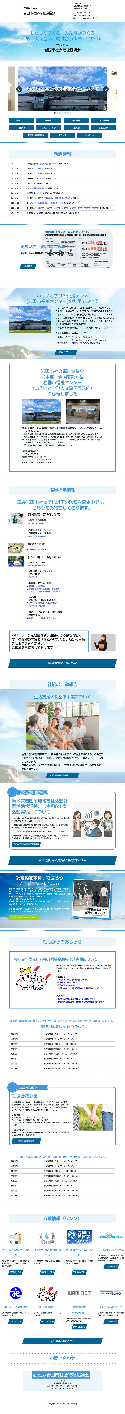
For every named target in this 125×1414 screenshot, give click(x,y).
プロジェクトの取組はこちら (24, 917)
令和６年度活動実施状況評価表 (26, 844)
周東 (54, 618)
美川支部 (87, 208)
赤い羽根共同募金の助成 (60, 198)
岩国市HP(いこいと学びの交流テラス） (90, 343)
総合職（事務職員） (36, 523)
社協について (21, 120)
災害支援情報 (103, 120)
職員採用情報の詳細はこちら (63, 663)
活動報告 (21, 128)
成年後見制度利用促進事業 (38, 188)
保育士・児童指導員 (36, 536)
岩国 (43, 618)
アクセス (62, 135)
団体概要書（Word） (67, 985)
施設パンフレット (66, 352)
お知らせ (76, 128)
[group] (62, 89)
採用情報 (76, 120)
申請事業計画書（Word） (69, 982)
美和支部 (95, 208)
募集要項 (28, 266)
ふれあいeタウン (49, 128)
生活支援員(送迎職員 (37, 606)
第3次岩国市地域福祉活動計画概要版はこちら (62, 860)
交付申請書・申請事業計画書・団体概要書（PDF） (79, 988)
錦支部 (40, 173)
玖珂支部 (57, 208)
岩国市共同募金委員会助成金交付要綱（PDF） (77, 999)
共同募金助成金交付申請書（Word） (73, 980)
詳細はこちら (15, 1272)
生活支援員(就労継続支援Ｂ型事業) (42, 603)
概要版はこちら (47, 1272)
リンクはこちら (79, 1272)
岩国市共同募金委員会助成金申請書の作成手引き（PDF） (82, 1002)
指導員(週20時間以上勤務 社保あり (43, 589)
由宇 (48, 618)
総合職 (42, 178)
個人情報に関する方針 (62, 1341)
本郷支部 (65, 208)
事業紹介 (49, 120)
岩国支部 (41, 208)
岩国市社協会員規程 (26, 1141)
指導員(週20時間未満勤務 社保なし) (44, 591)
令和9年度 (48, 198)
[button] (55, 113)
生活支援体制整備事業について (62, 775)
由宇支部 (49, 208)
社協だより (103, 128)
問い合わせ (89, 135)
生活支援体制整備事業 (35, 135)
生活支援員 (32, 577)
